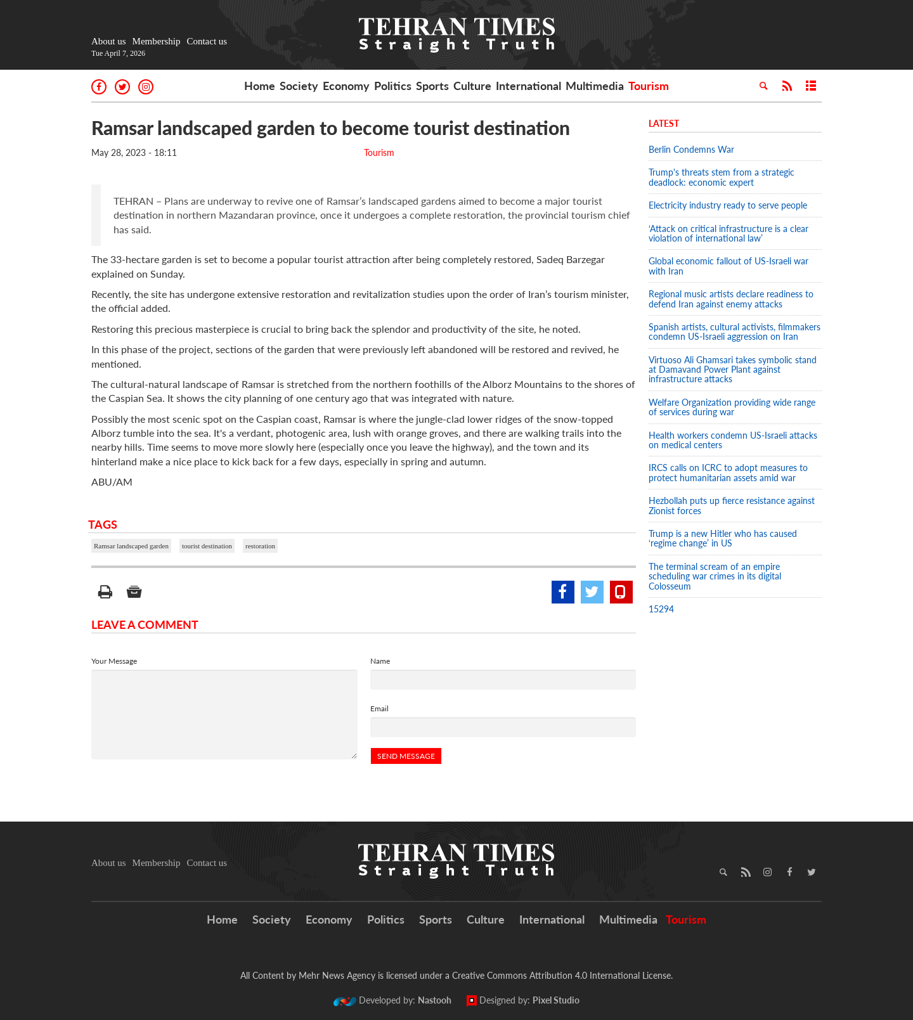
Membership (157, 41)
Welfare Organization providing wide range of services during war (732, 407)
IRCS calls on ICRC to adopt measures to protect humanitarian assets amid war (728, 472)
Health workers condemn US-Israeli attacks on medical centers (733, 440)
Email (379, 708)
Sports (432, 86)
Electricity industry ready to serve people (728, 205)
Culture (472, 86)
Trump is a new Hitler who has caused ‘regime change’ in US (723, 538)
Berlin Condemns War (691, 149)
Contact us (206, 41)
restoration (260, 546)
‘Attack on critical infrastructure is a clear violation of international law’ (728, 233)
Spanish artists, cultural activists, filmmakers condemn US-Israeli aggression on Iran (734, 331)
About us (108, 41)
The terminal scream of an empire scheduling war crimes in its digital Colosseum (715, 576)
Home (259, 86)
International (528, 86)
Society (299, 86)
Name (380, 661)
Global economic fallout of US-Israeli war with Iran (728, 265)
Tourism (648, 86)
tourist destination (207, 546)
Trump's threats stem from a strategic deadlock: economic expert (721, 177)
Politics (392, 86)
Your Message (114, 661)
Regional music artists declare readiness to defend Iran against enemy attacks (731, 298)
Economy (346, 86)
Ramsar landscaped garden (131, 546)
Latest (664, 123)
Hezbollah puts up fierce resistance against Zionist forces (732, 505)
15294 (661, 609)
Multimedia (595, 86)
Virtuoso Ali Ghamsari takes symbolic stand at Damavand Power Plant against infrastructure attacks (733, 369)
